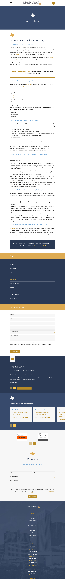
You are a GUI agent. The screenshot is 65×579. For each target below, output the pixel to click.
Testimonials (32, 530)
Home (32, 516)
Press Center (32, 533)
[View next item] (14, 388)
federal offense (25, 87)
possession (28, 84)
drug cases (17, 235)
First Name (12, 314)
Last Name (12, 318)
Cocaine (13, 90)
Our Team (32, 518)
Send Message (14, 351)
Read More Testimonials (24, 388)
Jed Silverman (13, 228)
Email (11, 327)
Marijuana (13, 98)
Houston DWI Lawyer (32, 525)
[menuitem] (32, 264)
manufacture (18, 54)
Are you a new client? (14, 331)
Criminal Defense (32, 520)
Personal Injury (32, 523)
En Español (32, 528)
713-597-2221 (32, 549)
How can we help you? (14, 335)
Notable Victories (32, 535)
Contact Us (32, 540)
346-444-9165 (32, 570)
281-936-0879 (32, 560)
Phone (11, 323)
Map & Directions (32, 556)
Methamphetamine (15, 96)
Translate (32, 538)
